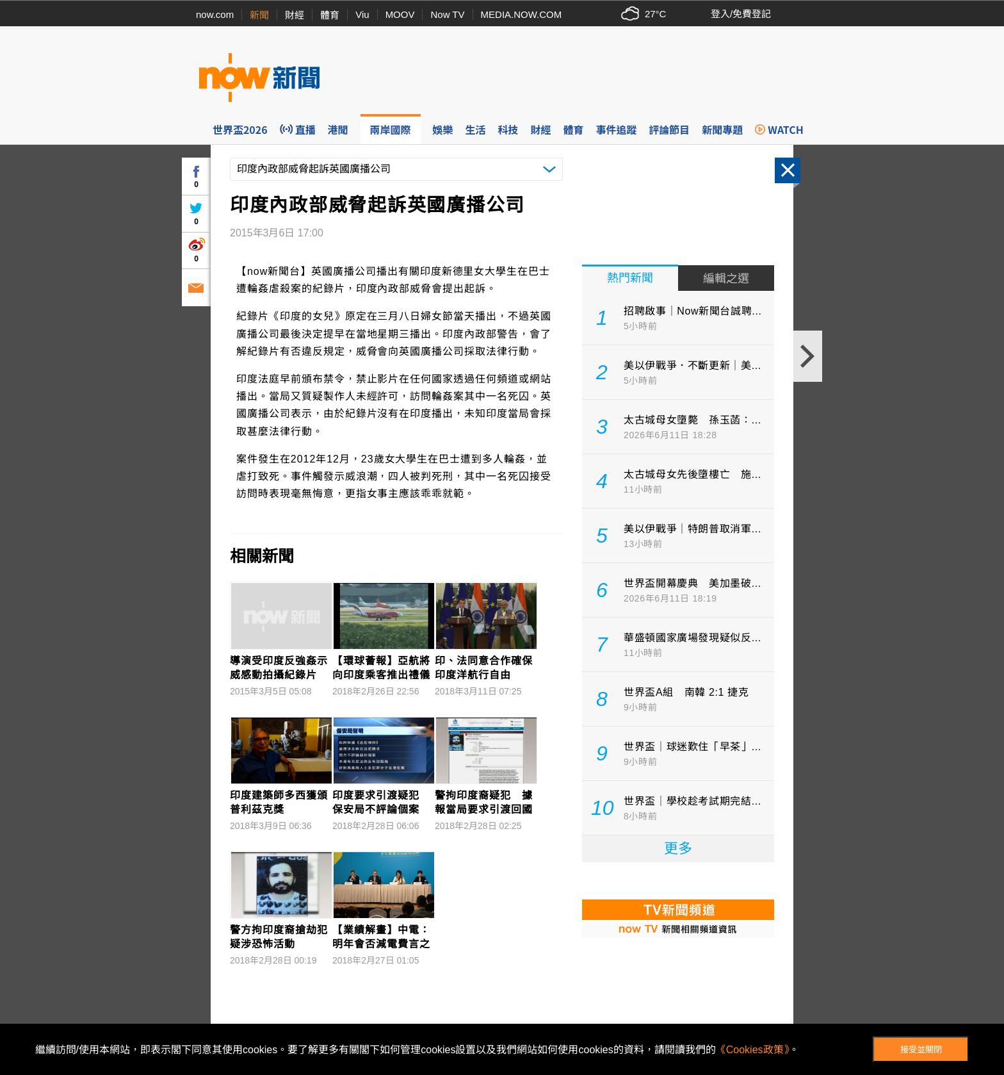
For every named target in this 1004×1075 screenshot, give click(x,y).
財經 (294, 15)
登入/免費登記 (741, 13)
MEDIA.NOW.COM (521, 14)
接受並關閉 (921, 1049)
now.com (215, 14)
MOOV (400, 14)
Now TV (447, 14)
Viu (362, 14)
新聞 (259, 15)
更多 (678, 849)
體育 (329, 15)
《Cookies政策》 (752, 1049)
